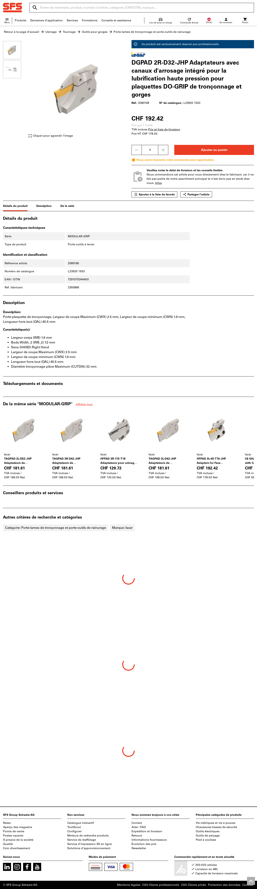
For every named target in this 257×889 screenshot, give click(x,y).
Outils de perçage (208, 835)
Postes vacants (13, 835)
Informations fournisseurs (149, 840)
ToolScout (74, 827)
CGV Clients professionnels (160, 885)
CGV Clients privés (193, 885)
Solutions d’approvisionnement (88, 848)
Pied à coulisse (206, 840)
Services (72, 20)
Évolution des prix (144, 844)
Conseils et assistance (116, 20)
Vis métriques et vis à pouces (215, 823)
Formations (89, 20)
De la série (67, 206)
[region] (15, 91)
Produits (20, 20)
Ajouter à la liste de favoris (154, 194)
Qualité (8, 844)
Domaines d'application (46, 20)
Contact (137, 823)
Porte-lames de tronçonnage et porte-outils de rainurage (152, 32)
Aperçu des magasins (17, 827)
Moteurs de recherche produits (88, 835)
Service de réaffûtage (81, 840)
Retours (137, 835)
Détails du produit (15, 206)
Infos (158, 183)
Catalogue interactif (80, 823)
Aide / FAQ (139, 827)
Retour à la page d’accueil (21, 32)
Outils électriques (207, 831)
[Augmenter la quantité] (163, 150)
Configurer (74, 831)
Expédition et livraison (147, 831)
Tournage (69, 32)
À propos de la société (18, 840)
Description (44, 206)
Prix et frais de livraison (164, 129)
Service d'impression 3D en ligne (89, 844)
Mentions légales (128, 885)
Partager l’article (196, 194)
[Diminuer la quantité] (137, 150)
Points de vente (13, 831)
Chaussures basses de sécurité (216, 827)
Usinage (51, 32)
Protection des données (224, 885)
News (7, 823)
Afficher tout (84, 404)
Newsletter (139, 848)
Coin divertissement (16, 848)
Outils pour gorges (94, 32)
